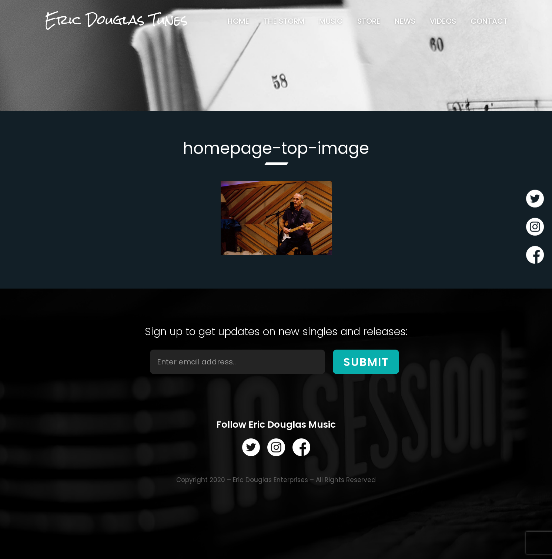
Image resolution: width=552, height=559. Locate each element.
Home (238, 21)
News (405, 21)
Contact (489, 21)
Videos (443, 21)
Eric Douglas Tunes (116, 20)
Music (331, 21)
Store (368, 21)
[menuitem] (238, 21)
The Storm (284, 21)
